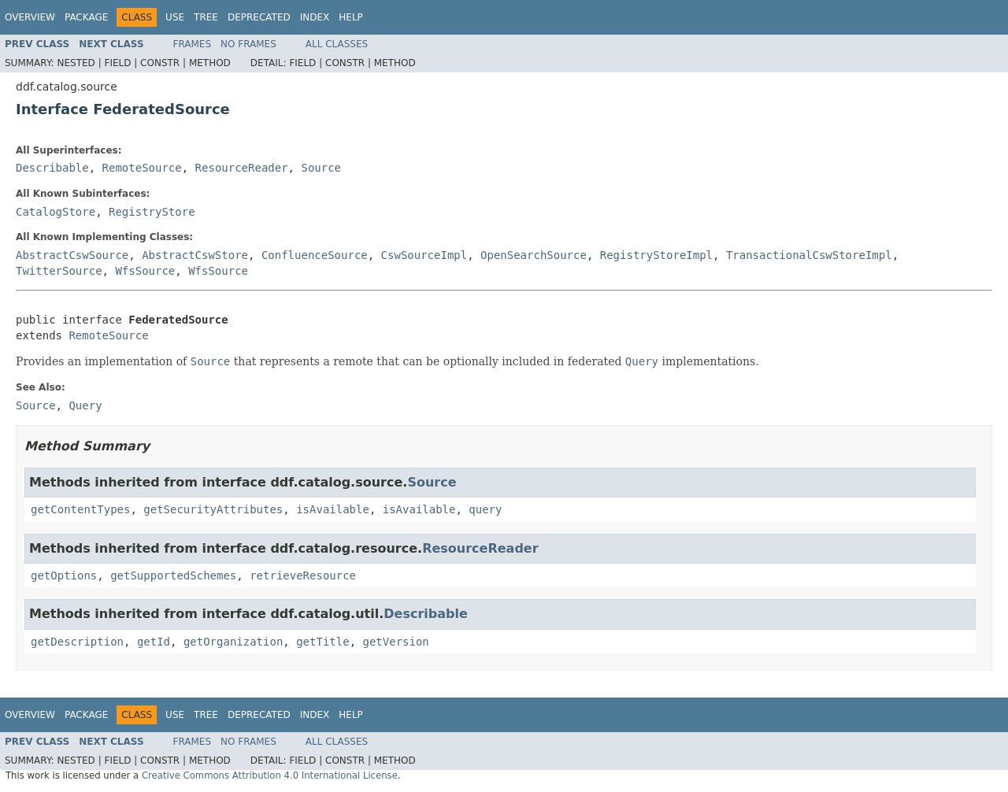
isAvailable (332, 509)
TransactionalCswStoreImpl (809, 255)
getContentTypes (80, 509)
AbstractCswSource (72, 255)
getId (153, 641)
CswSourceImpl (424, 255)
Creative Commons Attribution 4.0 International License (270, 775)
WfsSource (145, 271)
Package (86, 17)
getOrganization (233, 641)
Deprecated (259, 17)
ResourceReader (241, 167)
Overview (30, 17)
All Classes (337, 44)
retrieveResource (303, 575)
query (485, 509)
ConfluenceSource (314, 255)
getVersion (395, 641)
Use (174, 17)
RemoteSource (142, 167)
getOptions (64, 575)
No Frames (248, 44)
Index (315, 17)
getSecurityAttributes (213, 509)
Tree (206, 17)
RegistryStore (152, 211)
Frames (192, 44)
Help (351, 17)
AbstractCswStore (195, 255)
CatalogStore (55, 211)
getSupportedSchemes (173, 575)
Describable (52, 167)
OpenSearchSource (533, 255)
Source (321, 167)
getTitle (322, 641)
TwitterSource (59, 271)
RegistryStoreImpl (656, 255)
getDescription (77, 641)
